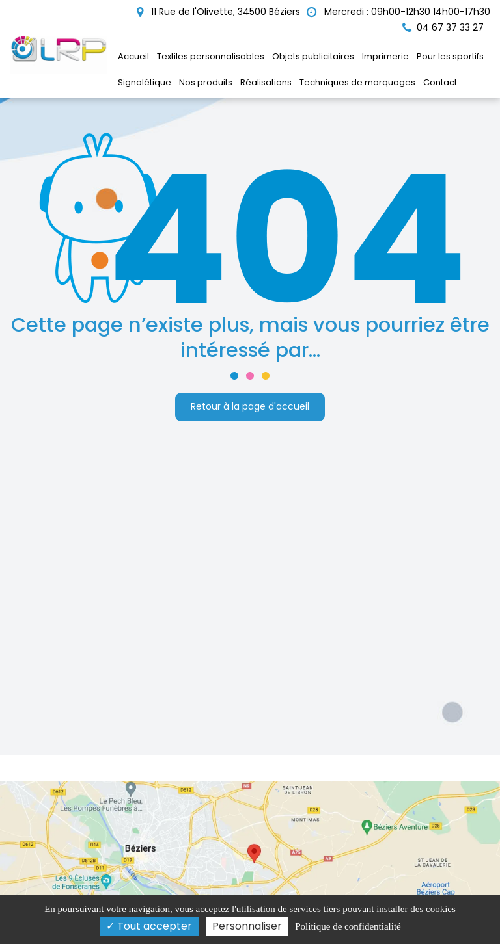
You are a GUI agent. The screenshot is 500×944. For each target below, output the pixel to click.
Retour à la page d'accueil (250, 406)
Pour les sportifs (450, 56)
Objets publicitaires (313, 56)
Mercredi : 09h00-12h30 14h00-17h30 (398, 11)
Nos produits (205, 82)
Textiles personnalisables (210, 56)
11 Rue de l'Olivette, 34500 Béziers (218, 11)
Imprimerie (385, 56)
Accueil (133, 56)
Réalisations (266, 82)
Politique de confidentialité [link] (347, 926)
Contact (440, 82)
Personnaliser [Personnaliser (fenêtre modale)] (247, 926)
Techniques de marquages (357, 82)
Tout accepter (149, 926)
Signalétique (144, 82)
